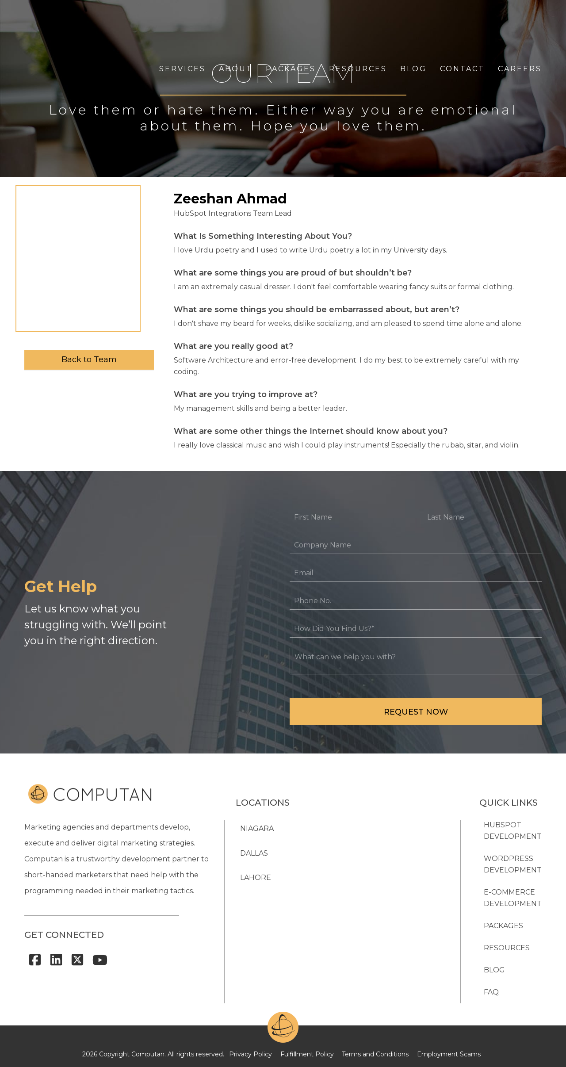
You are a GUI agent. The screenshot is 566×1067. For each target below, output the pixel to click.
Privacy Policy (260, 1052)
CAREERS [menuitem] (520, 25)
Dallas (254, 851)
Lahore (255, 877)
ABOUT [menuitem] (235, 25)
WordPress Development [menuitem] (513, 864)
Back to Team (89, 359)
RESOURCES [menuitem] (358, 25)
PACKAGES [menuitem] (291, 25)
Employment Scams (439, 1052)
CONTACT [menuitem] (462, 25)
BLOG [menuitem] (413, 25)
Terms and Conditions (372, 1052)
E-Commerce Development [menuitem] (513, 898)
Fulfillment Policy (310, 1052)
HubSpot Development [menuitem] (513, 831)
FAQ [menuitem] (491, 992)
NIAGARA (257, 824)
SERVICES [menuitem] (182, 25)
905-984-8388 (379, 947)
